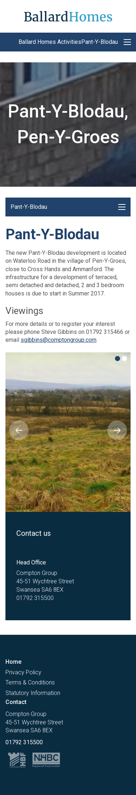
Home (13, 661)
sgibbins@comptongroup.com (58, 339)
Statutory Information (32, 693)
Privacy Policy (23, 672)
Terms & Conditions (30, 682)
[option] (68, 432)
